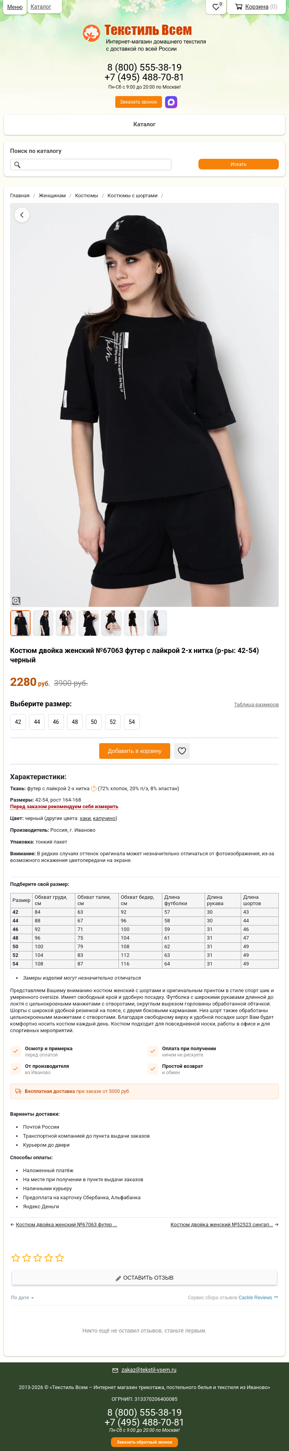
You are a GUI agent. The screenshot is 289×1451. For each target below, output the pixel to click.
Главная (19, 195)
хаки (85, 818)
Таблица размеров (256, 704)
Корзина (257, 6)
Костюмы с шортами (132, 195)
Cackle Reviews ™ (258, 1297)
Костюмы (86, 195)
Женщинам (52, 195)
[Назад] (22, 214)
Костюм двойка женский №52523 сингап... (222, 1224)
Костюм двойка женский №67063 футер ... (66, 1224)
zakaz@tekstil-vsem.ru (149, 1370)
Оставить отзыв (144, 1278)
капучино (104, 818)
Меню (14, 7)
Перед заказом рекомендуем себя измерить (64, 806)
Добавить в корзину (135, 750)
